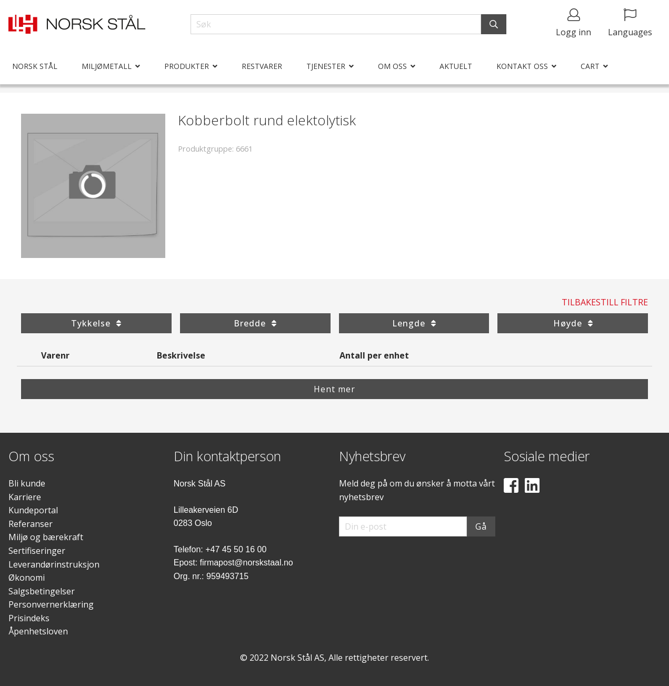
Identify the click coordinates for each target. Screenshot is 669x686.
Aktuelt (456, 66)
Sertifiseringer (36, 550)
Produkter (186, 66)
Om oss (392, 66)
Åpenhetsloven (38, 631)
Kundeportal (33, 510)
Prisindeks (28, 618)
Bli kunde (26, 483)
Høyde (573, 323)
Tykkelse (96, 323)
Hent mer (334, 389)
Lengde (414, 323)
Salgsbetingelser (41, 591)
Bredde (255, 323)
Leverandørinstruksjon (53, 564)
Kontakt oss (522, 66)
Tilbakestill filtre (605, 302)
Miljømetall (107, 66)
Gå (481, 526)
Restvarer (262, 66)
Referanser (30, 524)
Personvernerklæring (51, 604)
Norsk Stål (34, 66)
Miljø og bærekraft (45, 537)
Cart (590, 66)
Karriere (24, 497)
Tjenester (325, 66)
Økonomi (26, 577)
